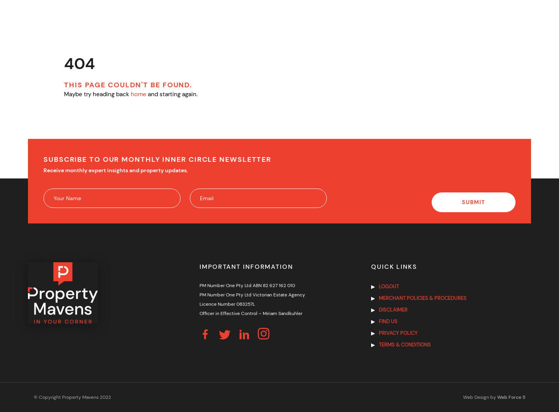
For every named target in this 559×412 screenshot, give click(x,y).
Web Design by (494, 397)
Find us (388, 321)
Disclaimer (393, 309)
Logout (389, 286)
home (138, 94)
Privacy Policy (398, 333)
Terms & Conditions (405, 344)
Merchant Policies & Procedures (423, 298)
